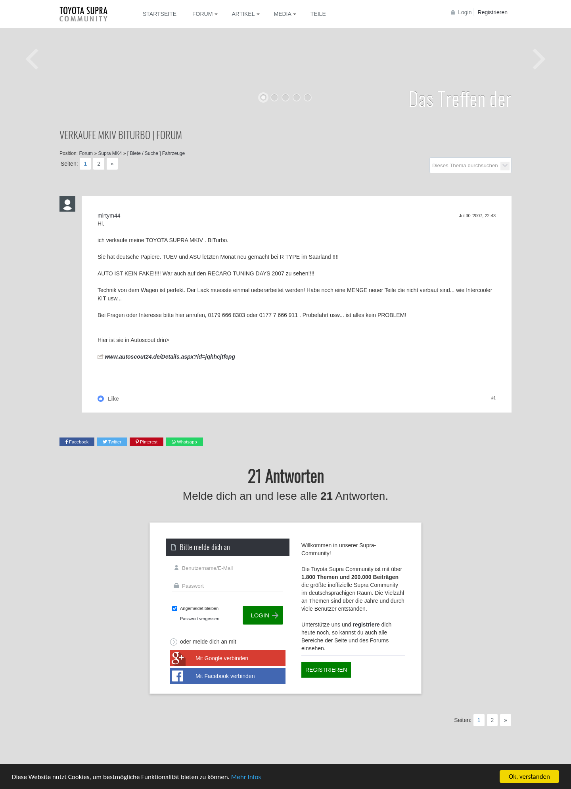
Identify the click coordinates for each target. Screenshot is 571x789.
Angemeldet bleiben (199, 608)
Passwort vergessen (199, 618)
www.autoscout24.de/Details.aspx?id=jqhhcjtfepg (170, 356)
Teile (318, 14)
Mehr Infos (246, 777)
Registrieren (493, 12)
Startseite (159, 14)
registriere (366, 624)
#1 (493, 398)
